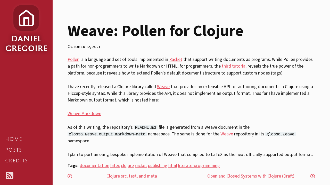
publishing (157, 165)
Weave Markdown (84, 113)
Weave (163, 87)
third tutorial (234, 66)
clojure (127, 165)
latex (115, 165)
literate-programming (199, 165)
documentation (94, 165)
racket (141, 165)
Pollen (73, 59)
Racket (175, 59)
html (172, 165)
